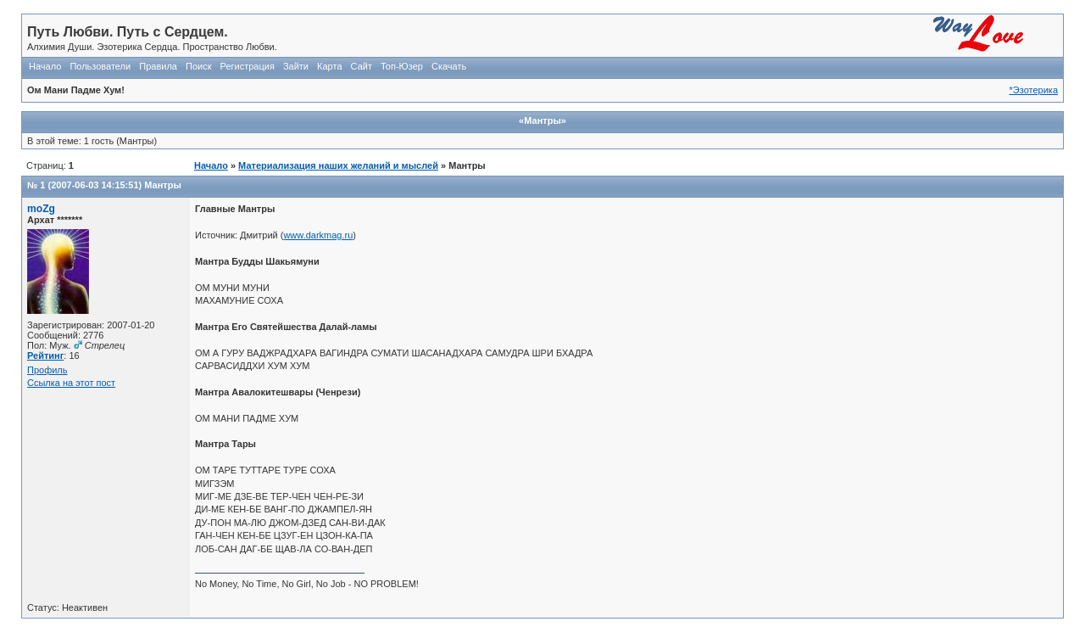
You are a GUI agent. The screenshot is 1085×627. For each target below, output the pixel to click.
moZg (41, 209)
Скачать (448, 66)
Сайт (361, 66)
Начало (45, 66)
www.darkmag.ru (318, 235)
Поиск (198, 66)
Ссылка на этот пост (71, 383)
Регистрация (247, 66)
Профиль (47, 370)
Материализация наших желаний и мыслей (338, 165)
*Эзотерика (1034, 90)
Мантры (162, 185)
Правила (158, 66)
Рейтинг (45, 355)
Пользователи (100, 66)
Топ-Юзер (402, 66)
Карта (329, 66)
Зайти (296, 66)
